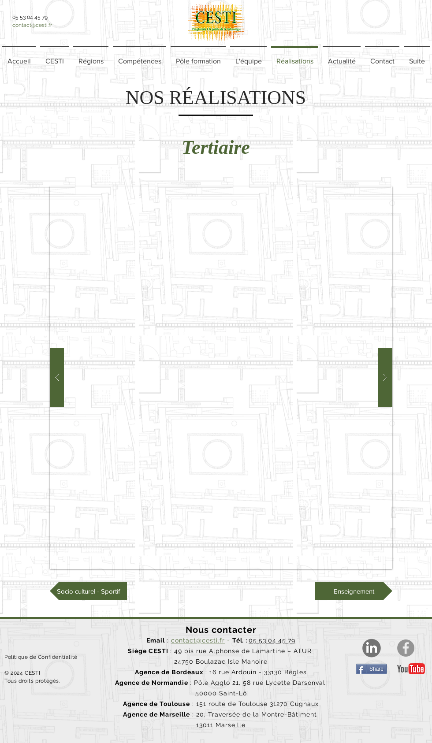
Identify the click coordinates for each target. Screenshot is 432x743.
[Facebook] (405, 648)
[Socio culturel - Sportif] (88, 591)
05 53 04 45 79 (272, 640)
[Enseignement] (353, 591)
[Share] (371, 669)
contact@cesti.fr (32, 25)
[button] (91, 57)
